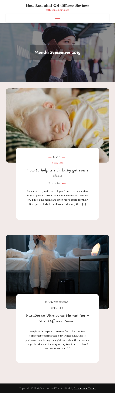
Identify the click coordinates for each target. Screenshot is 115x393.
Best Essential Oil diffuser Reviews (57, 5)
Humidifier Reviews (56, 302)
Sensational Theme (85, 388)
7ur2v (63, 183)
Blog (57, 157)
